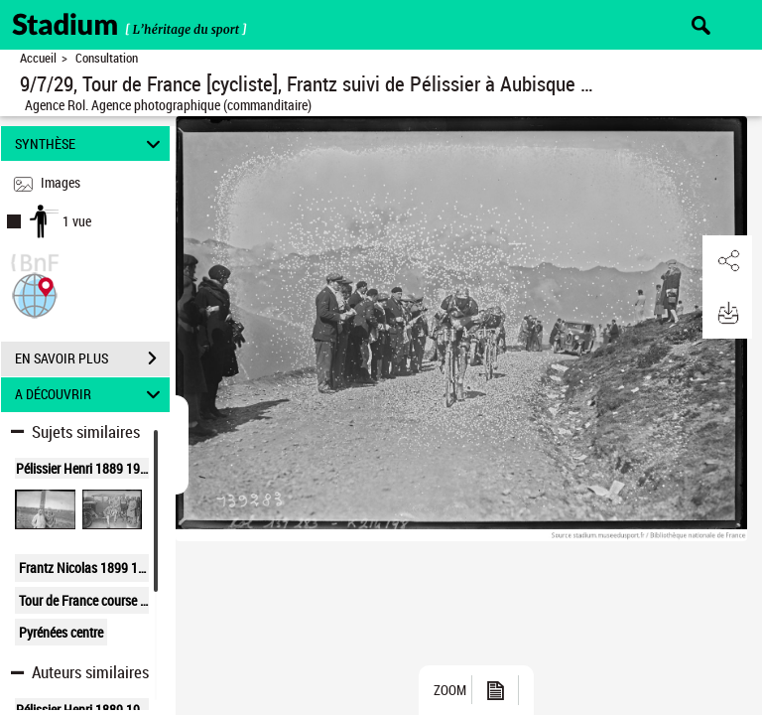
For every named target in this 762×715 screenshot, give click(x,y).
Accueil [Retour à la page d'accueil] (38, 58)
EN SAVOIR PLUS (92, 358)
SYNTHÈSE (91, 143)
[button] (35, 293)
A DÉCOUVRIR (91, 394)
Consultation (106, 58)
